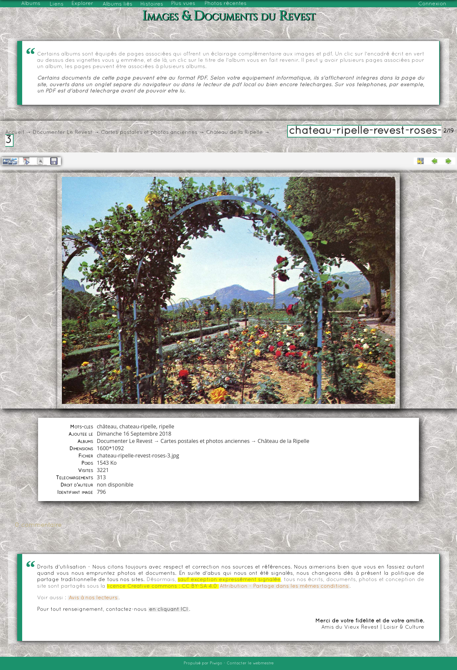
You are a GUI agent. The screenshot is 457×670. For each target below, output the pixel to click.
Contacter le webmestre (250, 663)
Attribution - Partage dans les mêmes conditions (284, 586)
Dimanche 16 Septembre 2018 (134, 433)
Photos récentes (226, 3)
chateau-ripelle (137, 426)
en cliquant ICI (168, 609)
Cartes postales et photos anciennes (149, 132)
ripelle (166, 426)
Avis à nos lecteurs (93, 598)
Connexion (432, 4)
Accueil (14, 132)
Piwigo (216, 663)
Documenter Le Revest (62, 132)
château (106, 426)
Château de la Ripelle (234, 132)
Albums (30, 3)
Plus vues (183, 3)
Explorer (82, 3)
